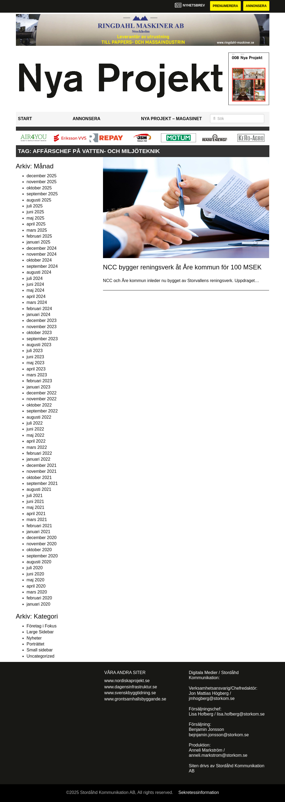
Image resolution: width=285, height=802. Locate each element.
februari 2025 (39, 236)
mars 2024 (37, 302)
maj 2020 (35, 580)
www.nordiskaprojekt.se (127, 680)
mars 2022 (37, 447)
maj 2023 (35, 362)
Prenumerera (225, 6)
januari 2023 (38, 387)
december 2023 (42, 320)
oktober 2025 (39, 188)
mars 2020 (37, 592)
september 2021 (42, 483)
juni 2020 (35, 574)
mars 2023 (37, 375)
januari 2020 (38, 604)
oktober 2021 (39, 477)
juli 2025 (35, 206)
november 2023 (42, 326)
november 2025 (42, 181)
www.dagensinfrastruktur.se (130, 687)
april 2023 (36, 369)
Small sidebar (40, 650)
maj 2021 (35, 507)
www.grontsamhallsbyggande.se (135, 699)
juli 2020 (35, 567)
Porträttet (35, 644)
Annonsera (256, 6)
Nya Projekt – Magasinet (171, 118)
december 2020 (42, 537)
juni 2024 (35, 284)
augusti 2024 (39, 272)
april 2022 (36, 441)
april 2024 (36, 296)
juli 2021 (35, 495)
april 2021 (36, 513)
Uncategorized (40, 656)
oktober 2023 (39, 332)
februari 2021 (39, 525)
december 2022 (42, 393)
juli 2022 (35, 423)
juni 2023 (35, 357)
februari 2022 (39, 453)
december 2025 (42, 175)
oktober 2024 (39, 260)
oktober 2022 (39, 405)
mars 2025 (37, 230)
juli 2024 (35, 278)
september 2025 (42, 194)
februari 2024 (39, 308)
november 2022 (42, 399)
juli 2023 (35, 350)
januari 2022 (38, 459)
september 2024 (42, 266)
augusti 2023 (39, 344)
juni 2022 (35, 429)
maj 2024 (35, 290)
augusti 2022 (39, 417)
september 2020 (42, 556)
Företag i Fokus (42, 626)
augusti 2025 (39, 200)
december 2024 (42, 248)
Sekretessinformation (198, 792)
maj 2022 (35, 435)
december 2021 (42, 465)
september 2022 (42, 411)
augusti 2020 (39, 562)
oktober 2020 (39, 549)
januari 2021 (38, 531)
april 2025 (36, 224)
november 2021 (42, 471)
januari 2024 (38, 314)
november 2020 (42, 543)
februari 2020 (39, 598)
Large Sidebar (40, 632)
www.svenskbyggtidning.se (130, 692)
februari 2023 (39, 381)
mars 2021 (37, 519)
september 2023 (42, 338)
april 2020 (36, 586)
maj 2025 (35, 218)
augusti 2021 (39, 489)
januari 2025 (38, 242)
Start (25, 118)
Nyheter (34, 638)
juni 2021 (35, 501)
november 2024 (42, 254)
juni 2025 (35, 212)
